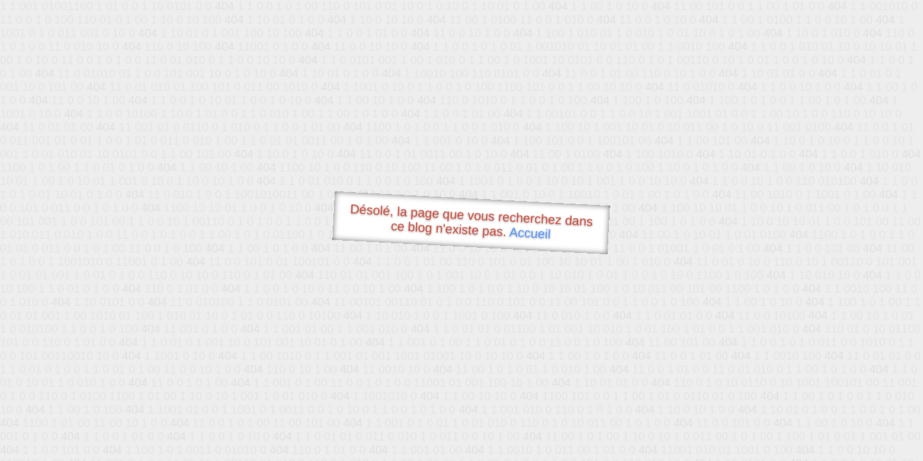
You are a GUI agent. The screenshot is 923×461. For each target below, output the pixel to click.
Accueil (530, 233)
